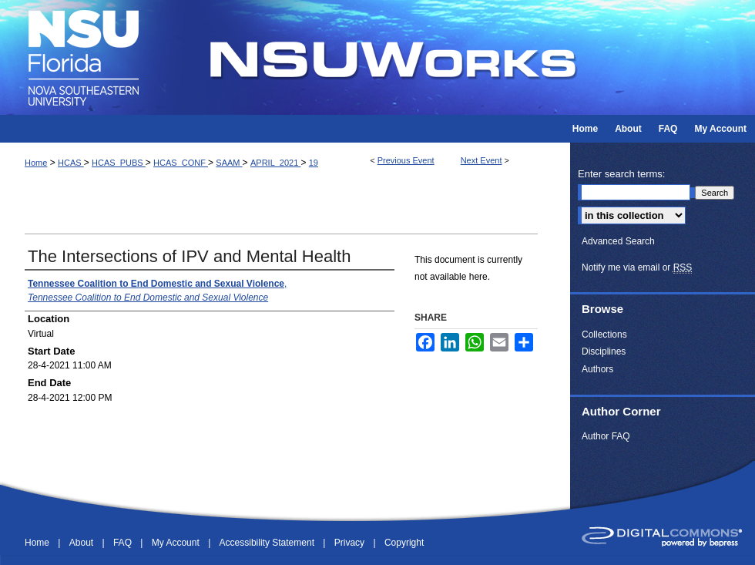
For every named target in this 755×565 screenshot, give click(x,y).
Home (36, 162)
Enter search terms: (621, 174)
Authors (597, 369)
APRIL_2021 (275, 162)
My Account (177, 542)
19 (313, 162)
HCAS (71, 162)
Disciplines (604, 351)
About (82, 542)
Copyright (404, 542)
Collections (604, 334)
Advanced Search (618, 241)
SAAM (229, 162)
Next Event (481, 160)
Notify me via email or (637, 267)
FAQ (123, 542)
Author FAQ (606, 436)
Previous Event (406, 160)
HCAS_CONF (180, 162)
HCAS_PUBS (119, 162)
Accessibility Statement (268, 542)
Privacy (350, 542)
